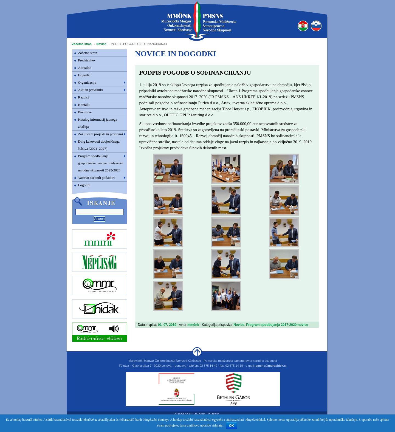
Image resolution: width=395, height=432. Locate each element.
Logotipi (84, 185)
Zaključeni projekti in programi (100, 134)
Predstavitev (87, 60)
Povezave (85, 112)
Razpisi (83, 97)
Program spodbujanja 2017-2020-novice (277, 325)
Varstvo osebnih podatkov (96, 178)
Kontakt (84, 105)
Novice (101, 44)
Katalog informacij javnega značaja (97, 123)
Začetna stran (82, 44)
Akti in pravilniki (90, 90)
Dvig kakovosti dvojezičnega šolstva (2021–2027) (99, 145)
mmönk (193, 325)
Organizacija (87, 82)
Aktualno (84, 68)
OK (231, 426)
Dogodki (84, 75)
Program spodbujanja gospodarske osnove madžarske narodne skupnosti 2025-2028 (100, 163)
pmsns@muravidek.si (270, 365)
